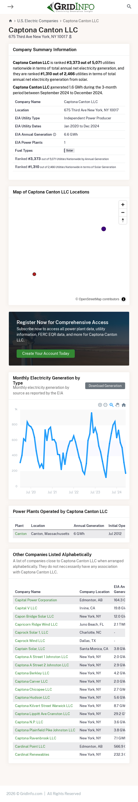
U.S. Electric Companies (37, 21)
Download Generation (105, 386)
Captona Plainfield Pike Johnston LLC (45, 730)
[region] (69, 251)
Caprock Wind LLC (30, 640)
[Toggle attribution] (123, 299)
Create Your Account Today (45, 353)
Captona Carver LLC (31, 681)
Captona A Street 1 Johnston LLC (41, 657)
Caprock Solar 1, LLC (31, 632)
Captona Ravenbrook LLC (35, 738)
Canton (21, 533)
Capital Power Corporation (36, 600)
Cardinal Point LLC (30, 746)
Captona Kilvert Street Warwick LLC (44, 706)
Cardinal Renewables (32, 754)
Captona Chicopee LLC (33, 689)
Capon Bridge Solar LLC (34, 616)
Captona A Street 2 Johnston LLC (42, 665)
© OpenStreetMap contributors (97, 299)
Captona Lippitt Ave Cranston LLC (42, 714)
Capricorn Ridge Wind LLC (36, 624)
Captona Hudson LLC (32, 697)
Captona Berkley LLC (32, 673)
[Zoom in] (123, 204)
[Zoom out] (123, 212)
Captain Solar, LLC (30, 649)
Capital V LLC (26, 608)
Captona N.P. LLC (29, 722)
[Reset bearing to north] (123, 220)
